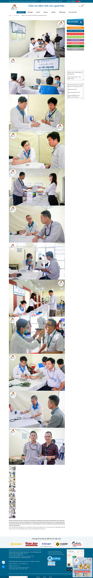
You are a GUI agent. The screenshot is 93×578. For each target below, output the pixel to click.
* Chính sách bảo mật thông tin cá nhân (56, 553)
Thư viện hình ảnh (75, 45)
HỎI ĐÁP (53, 11)
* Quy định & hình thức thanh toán (55, 551)
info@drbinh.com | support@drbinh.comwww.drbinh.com (18, 563)
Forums (44, 575)
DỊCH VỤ (46, 11)
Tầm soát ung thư (75, 42)
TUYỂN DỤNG (62, 11)
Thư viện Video (75, 48)
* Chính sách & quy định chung (54, 550)
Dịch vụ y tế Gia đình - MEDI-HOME (75, 35)
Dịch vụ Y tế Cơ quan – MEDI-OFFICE (75, 32)
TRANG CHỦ (21, 11)
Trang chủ (38, 575)
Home (10, 14)
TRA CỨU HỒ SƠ (73, 11)
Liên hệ (50, 575)
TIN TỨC (38, 11)
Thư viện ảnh (16, 14)
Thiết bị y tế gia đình (75, 38)
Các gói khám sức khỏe (75, 26)
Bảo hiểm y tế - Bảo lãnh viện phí (75, 29)
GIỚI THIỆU (30, 11)
